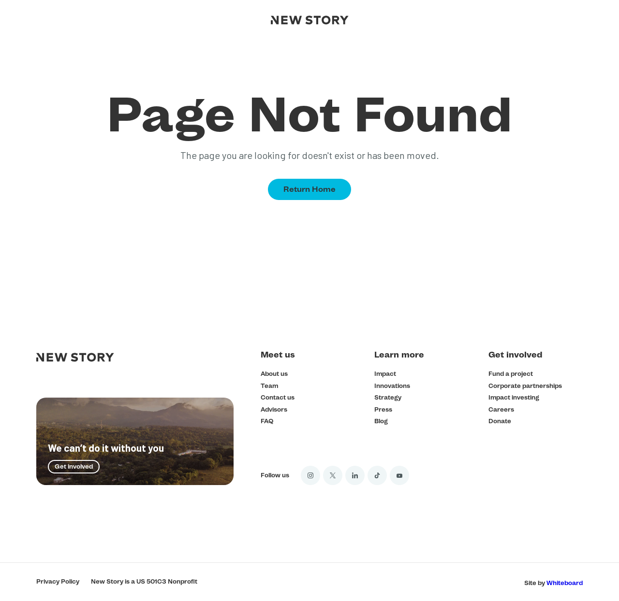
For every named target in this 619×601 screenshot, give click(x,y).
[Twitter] (332, 475)
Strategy (387, 397)
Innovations (392, 385)
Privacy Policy (57, 581)
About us (274, 373)
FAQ (267, 421)
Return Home (309, 189)
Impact (385, 373)
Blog (381, 421)
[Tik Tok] (377, 475)
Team (269, 385)
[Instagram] (310, 475)
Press (383, 409)
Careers (501, 409)
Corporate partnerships (525, 385)
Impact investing (513, 397)
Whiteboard (564, 583)
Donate (499, 421)
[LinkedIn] (355, 475)
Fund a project (510, 373)
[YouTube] (399, 475)
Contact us (278, 397)
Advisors (274, 409)
